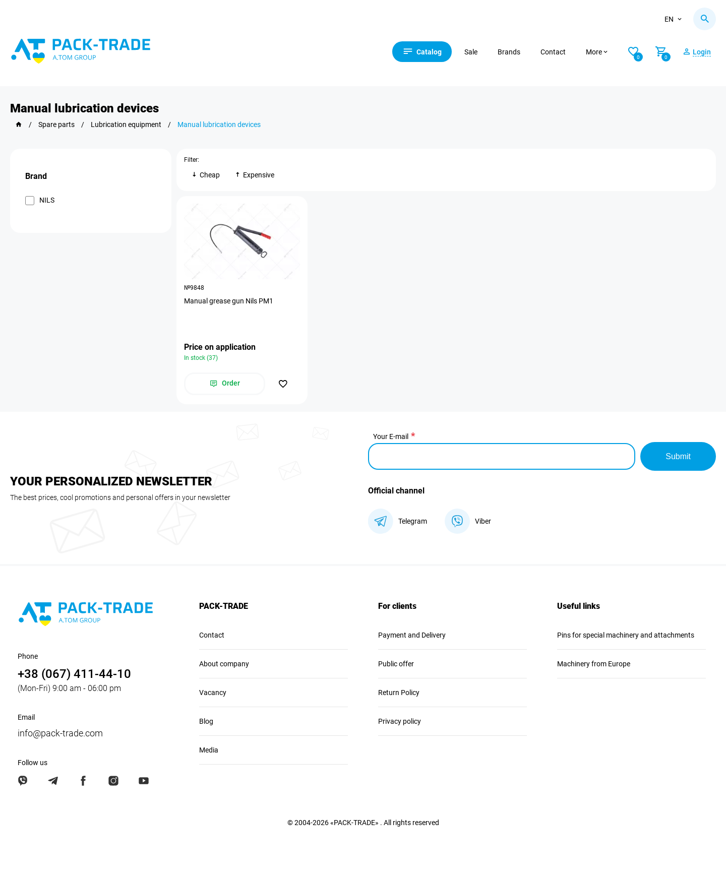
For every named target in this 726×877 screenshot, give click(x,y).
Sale (470, 52)
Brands (509, 52)
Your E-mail (390, 436)
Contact (553, 52)
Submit (678, 456)
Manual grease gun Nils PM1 (228, 301)
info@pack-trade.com (60, 733)
